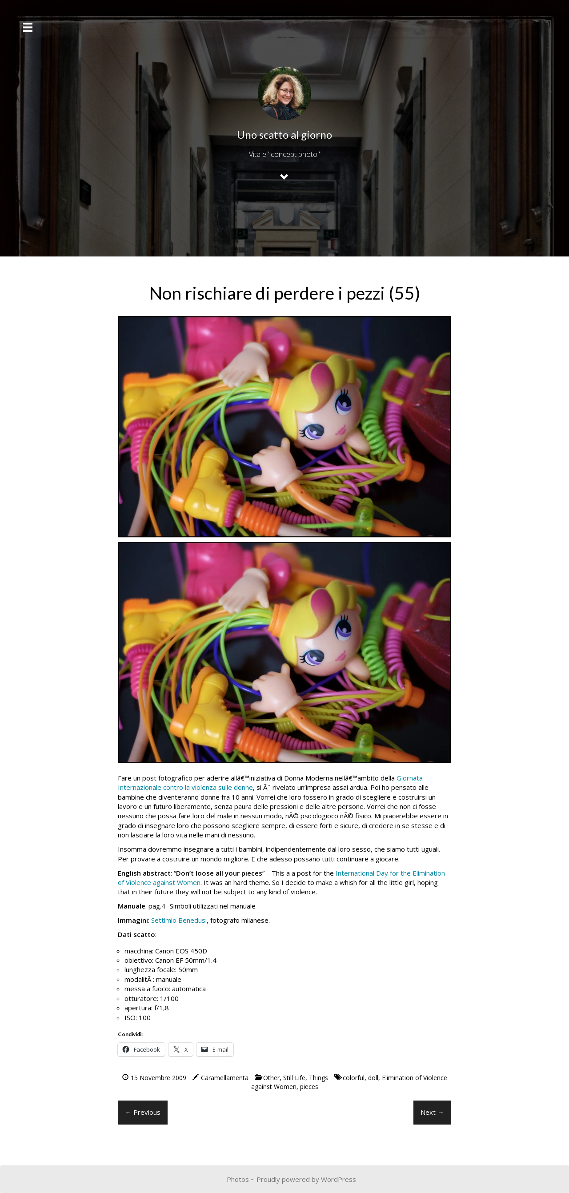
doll (373, 1077)
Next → (432, 1112)
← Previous (142, 1112)
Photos (238, 1179)
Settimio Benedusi (179, 920)
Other (271, 1077)
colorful (354, 1077)
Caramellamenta (224, 1077)
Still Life (294, 1077)
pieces (309, 1086)
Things (318, 1077)
